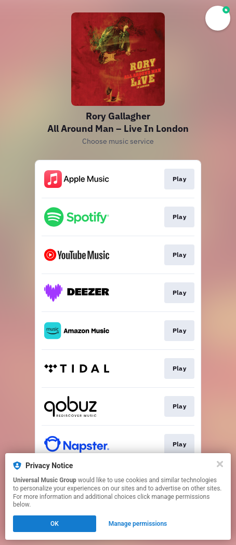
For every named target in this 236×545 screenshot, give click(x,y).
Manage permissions (138, 523)
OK (54, 523)
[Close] (220, 464)
